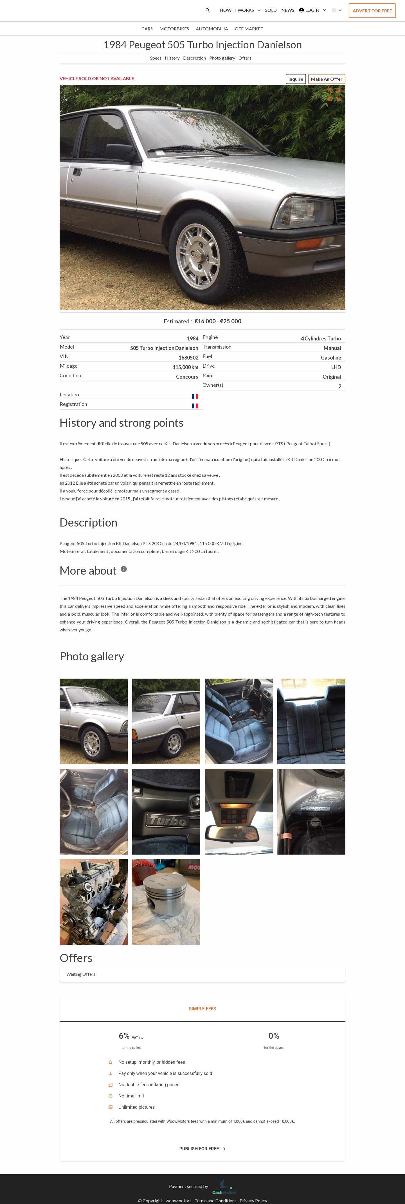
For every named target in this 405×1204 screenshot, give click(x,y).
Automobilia (212, 28)
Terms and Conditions (216, 1200)
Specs (155, 57)
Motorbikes (174, 28)
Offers (244, 57)
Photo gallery (222, 57)
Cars (147, 28)
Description (194, 57)
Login (311, 10)
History (172, 57)
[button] (335, 10)
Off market (249, 28)
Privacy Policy (253, 1200)
